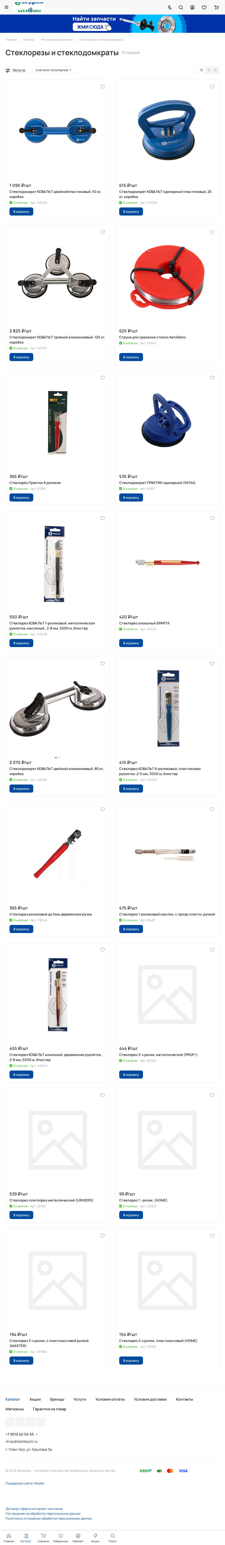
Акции (35, 1399)
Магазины (15, 1408)
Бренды (57, 1399)
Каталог (13, 1399)
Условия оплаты (110, 1399)
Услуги (79, 1399)
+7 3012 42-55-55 (20, 1434)
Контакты (184, 1399)
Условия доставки (150, 1399)
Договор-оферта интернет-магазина (34, 1508)
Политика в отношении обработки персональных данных (49, 1518)
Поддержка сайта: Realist (25, 1483)
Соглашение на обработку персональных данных (43, 1513)
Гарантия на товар (49, 1408)
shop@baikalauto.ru (22, 1441)
